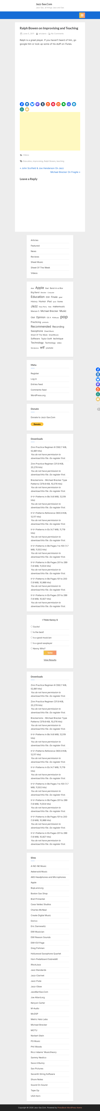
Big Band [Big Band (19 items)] (35, 292)
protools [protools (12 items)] (45, 322)
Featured (35, 245)
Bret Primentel (38, 899)
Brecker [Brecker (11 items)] (43, 293)
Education (27, 161)
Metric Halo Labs (39, 1019)
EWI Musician (37, 931)
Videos (26, 155)
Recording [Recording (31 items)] (58, 326)
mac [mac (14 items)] (50, 307)
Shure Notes (37, 1079)
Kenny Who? (39, 648)
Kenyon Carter (38, 1003)
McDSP (34, 1013)
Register (35, 373)
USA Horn (35, 1096)
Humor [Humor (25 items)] (42, 301)
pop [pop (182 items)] (64, 316)
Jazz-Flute (36, 981)
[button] (22, 104)
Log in (34, 379)
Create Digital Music (41, 915)
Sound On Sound (39, 1085)
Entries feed (37, 384)
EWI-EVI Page (37, 942)
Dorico (34, 921)
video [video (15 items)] (59, 343)
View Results (50, 660)
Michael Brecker (39, 1024)
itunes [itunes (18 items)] (60, 301)
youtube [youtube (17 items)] (49, 348)
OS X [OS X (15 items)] (49, 317)
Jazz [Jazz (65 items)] (34, 306)
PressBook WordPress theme (70, 1108)
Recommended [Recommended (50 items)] (41, 326)
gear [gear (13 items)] (61, 297)
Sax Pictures (37, 1068)
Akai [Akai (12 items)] (32, 288)
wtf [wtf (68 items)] (42, 347)
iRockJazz (36, 964)
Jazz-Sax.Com (44, 4)
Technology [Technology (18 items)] (50, 343)
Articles (34, 240)
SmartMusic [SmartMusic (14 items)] (54, 335)
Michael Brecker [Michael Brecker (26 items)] (49, 311)
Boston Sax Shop (39, 893)
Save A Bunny (38, 1063)
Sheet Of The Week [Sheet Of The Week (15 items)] (39, 335)
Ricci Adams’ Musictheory (44, 1052)
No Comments (57, 33)
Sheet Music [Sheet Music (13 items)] (49, 331)
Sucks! (36, 626)
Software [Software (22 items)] (35, 338)
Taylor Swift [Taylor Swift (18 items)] (46, 338)
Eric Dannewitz (38, 926)
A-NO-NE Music (38, 866)
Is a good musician (42, 637)
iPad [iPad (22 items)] (49, 301)
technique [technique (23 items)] (58, 338)
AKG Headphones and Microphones (48, 877)
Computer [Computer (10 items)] (51, 293)
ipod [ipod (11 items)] (54, 302)
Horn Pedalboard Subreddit (44, 959)
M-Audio (35, 1008)
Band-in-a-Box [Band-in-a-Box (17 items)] (56, 288)
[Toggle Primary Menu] (82, 15)
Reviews (35, 256)
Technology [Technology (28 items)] (37, 342)
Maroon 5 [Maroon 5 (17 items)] (35, 311)
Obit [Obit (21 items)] (33, 317)
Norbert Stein (37, 1035)
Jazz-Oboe (36, 986)
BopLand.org (37, 888)
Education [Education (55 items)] (38, 296)
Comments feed (38, 389)
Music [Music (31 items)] (62, 311)
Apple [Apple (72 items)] (39, 288)
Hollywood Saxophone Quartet (46, 953)
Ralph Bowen (49, 161)
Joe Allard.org (38, 997)
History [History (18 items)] (34, 301)
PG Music (35, 1041)
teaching (60, 161)
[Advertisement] (50, 131)
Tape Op (35, 1090)
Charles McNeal (39, 910)
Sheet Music (37, 262)
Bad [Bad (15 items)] (47, 288)
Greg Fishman (38, 948)
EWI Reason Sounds (41, 937)
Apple (33, 882)
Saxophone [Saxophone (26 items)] (37, 331)
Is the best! (38, 632)
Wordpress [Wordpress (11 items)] (35, 348)
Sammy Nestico (38, 1057)
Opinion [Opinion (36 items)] (40, 317)
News (33, 251)
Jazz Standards (38, 970)
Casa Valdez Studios (41, 904)
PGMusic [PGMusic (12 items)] (55, 318)
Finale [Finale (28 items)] (54, 296)
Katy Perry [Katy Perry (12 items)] (43, 307)
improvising (38, 161)
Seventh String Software (43, 1074)
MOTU (34, 1030)
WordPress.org (38, 395)
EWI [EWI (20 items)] (48, 297)
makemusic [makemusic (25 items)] (59, 306)
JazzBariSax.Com (39, 992)
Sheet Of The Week (40, 267)
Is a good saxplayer (42, 643)
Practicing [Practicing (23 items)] (36, 322)
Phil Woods (36, 1046)
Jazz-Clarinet (37, 975)
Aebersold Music (39, 871)
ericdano (42, 33)
